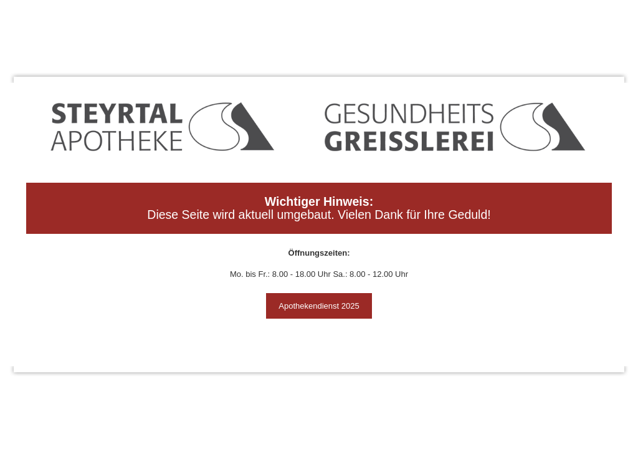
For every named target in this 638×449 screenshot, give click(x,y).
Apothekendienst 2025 (319, 306)
